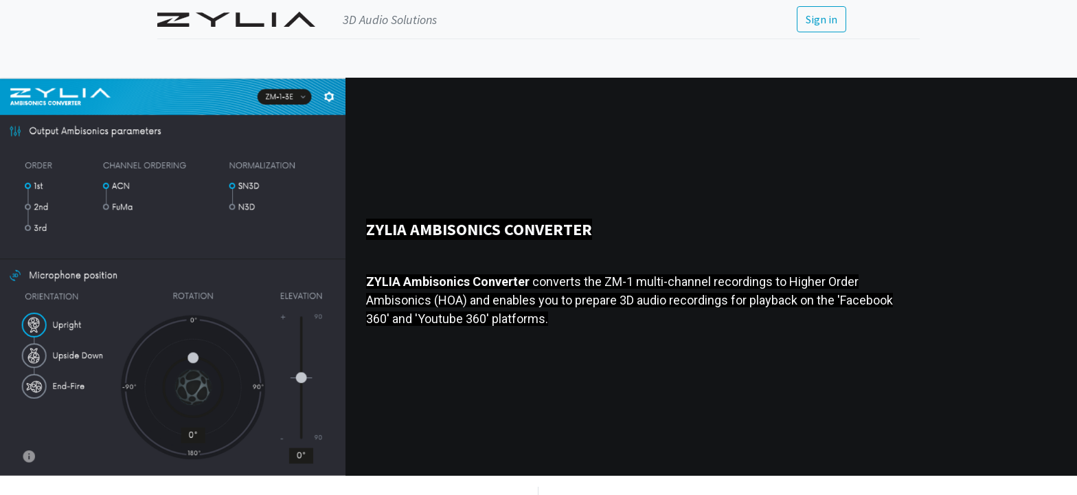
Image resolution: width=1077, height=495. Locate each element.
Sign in (821, 19)
